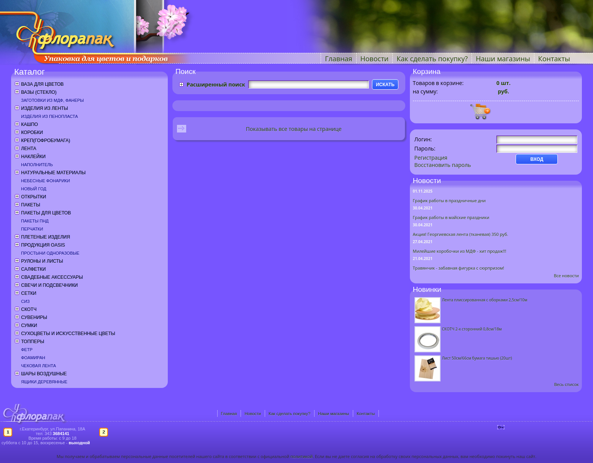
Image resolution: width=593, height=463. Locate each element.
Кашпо (29, 124)
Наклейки (33, 156)
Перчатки (32, 229)
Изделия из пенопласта (49, 116)
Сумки (29, 325)
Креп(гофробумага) (45, 140)
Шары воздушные (44, 373)
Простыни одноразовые (50, 253)
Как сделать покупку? (432, 58)
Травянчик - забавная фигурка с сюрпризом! (459, 268)
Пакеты (30, 205)
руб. (502, 91)
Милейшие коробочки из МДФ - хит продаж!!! (459, 251)
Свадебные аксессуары (52, 277)
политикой (301, 456)
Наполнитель (37, 164)
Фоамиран (33, 357)
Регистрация (430, 157)
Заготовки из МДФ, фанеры (52, 100)
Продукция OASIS (43, 245)
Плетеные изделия (45, 237)
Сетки (28, 293)
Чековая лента (38, 365)
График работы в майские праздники (451, 217)
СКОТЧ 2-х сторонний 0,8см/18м (472, 329)
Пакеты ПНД (35, 221)
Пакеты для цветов (46, 213)
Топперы (32, 341)
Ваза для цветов (42, 84)
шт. (503, 83)
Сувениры (34, 317)
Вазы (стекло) (38, 92)
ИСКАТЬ (385, 84)
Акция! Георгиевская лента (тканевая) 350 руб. (460, 234)
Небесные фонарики (45, 180)
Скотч (28, 309)
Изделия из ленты (44, 108)
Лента (28, 148)
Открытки (33, 197)
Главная (338, 58)
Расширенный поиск (216, 84)
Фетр (27, 349)
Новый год (33, 189)
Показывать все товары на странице (294, 129)
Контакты (554, 58)
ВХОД (537, 159)
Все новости (566, 275)
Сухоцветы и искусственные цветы (68, 333)
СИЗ (25, 301)
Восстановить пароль (442, 165)
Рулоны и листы (42, 261)
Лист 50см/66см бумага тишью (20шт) (477, 358)
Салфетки (33, 269)
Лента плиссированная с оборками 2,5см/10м (484, 300)
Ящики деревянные (44, 382)
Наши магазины (503, 58)
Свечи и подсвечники (49, 285)
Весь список (566, 384)
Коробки (32, 132)
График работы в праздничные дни (449, 200)
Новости (374, 58)
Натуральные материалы (53, 172)
